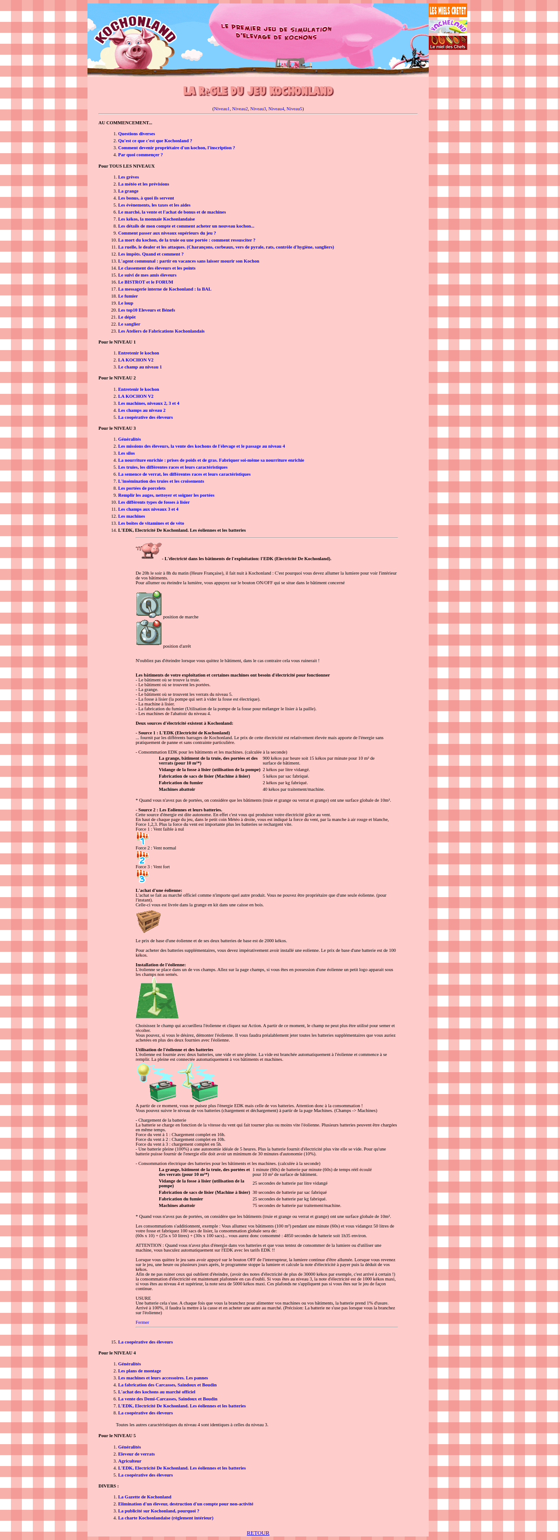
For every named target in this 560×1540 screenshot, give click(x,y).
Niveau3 (258, 108)
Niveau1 (222, 108)
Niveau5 (294, 108)
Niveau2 (240, 108)
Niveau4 (276, 108)
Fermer (142, 1322)
